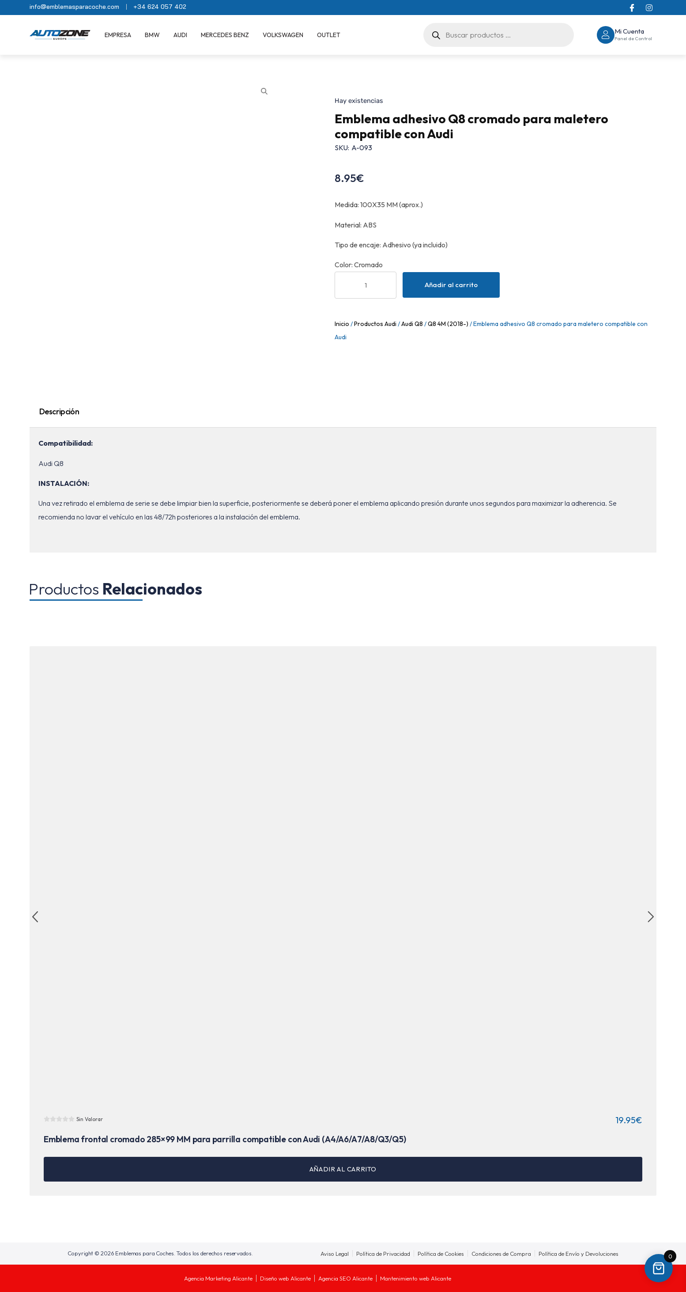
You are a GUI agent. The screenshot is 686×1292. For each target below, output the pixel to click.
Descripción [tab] (59, 411)
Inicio (342, 324)
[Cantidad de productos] (365, 285)
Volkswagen (283, 35)
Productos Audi (375, 324)
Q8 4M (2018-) (448, 324)
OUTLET (328, 35)
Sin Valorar (89, 1119)
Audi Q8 (412, 324)
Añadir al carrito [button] (343, 1169)
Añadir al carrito (451, 284)
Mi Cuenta (629, 31)
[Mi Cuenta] (605, 35)
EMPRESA (118, 35)
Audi (180, 35)
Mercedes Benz (225, 35)
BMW (152, 35)
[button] (35, 917)
